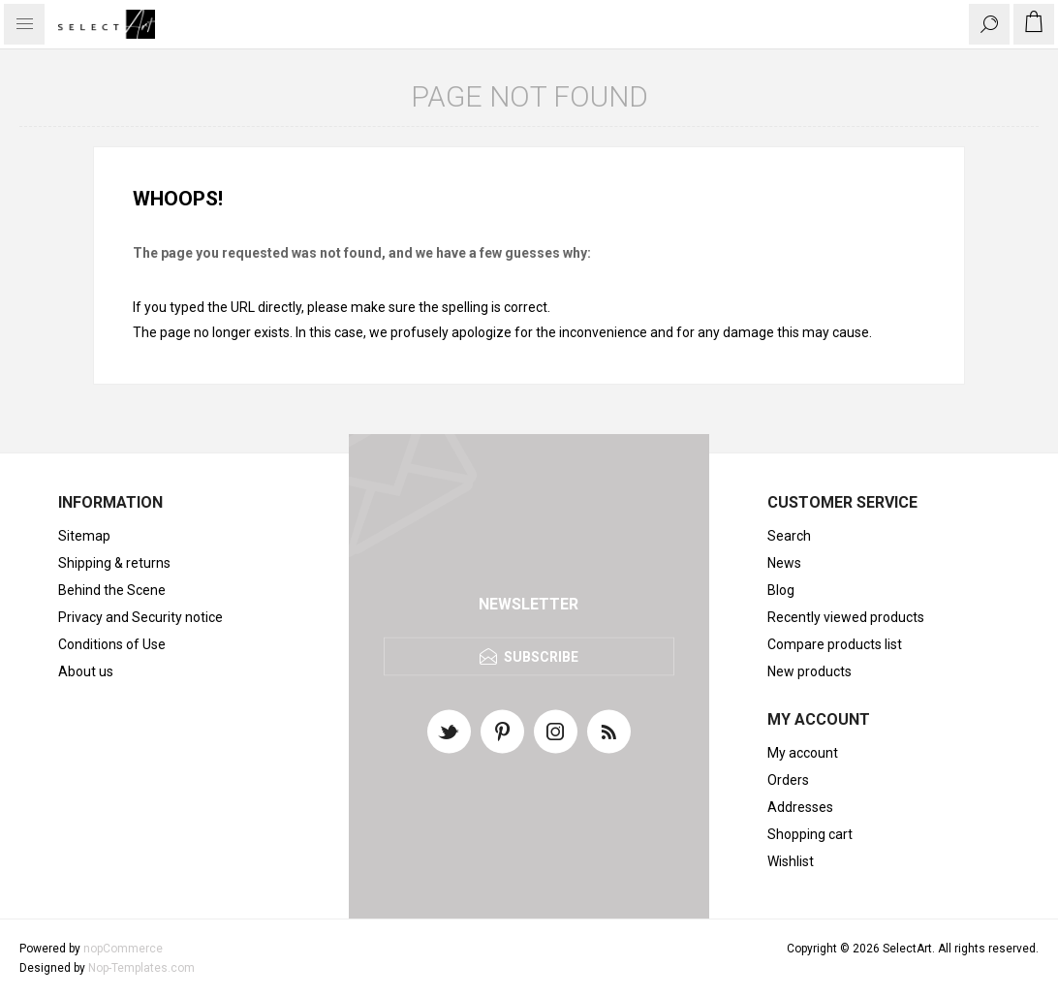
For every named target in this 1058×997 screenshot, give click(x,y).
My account (802, 753)
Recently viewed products (845, 617)
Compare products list (834, 644)
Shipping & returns (114, 563)
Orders (788, 780)
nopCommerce (123, 948)
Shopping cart (810, 834)
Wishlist (790, 861)
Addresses (800, 807)
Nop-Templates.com (141, 968)
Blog (780, 590)
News (784, 563)
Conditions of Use (112, 644)
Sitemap (84, 536)
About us (85, 671)
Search (789, 536)
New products (809, 671)
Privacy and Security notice (140, 617)
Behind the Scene (112, 590)
